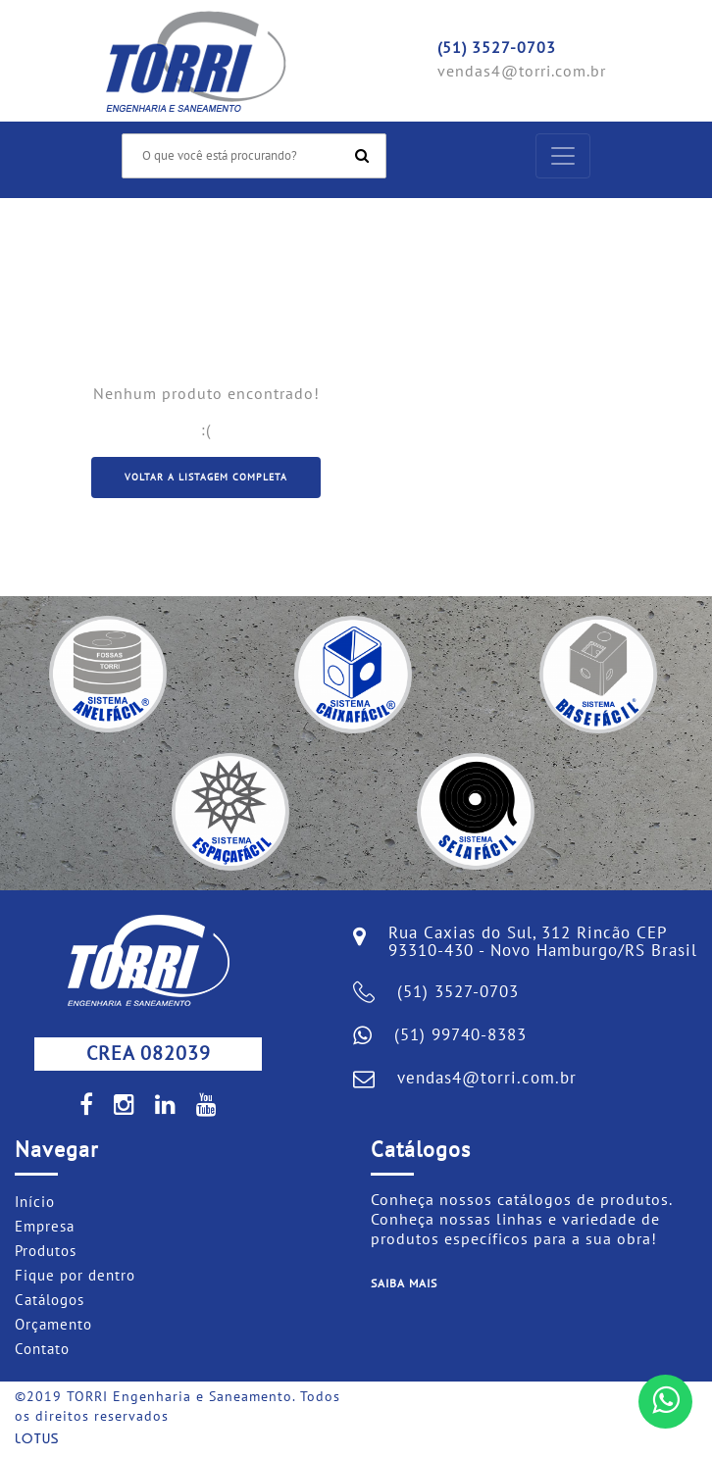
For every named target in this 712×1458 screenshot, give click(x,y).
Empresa (45, 1226)
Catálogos (49, 1300)
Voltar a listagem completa (206, 477)
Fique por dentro (75, 1275)
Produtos (45, 1251)
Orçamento (53, 1324)
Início (35, 1202)
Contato (42, 1349)
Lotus (37, 1439)
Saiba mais (404, 1283)
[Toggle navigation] (562, 155)
